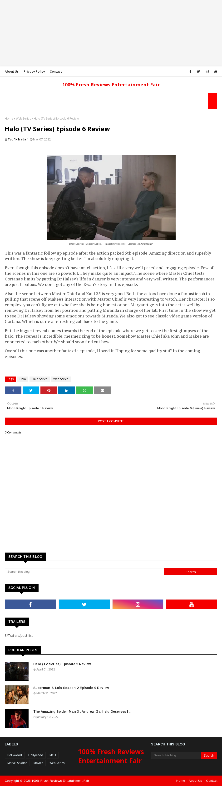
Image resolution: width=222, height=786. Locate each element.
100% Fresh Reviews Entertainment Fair (111, 84)
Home (9, 118)
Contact (56, 71)
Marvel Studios (17, 763)
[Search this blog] (84, 571)
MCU (52, 755)
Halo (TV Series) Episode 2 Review (62, 664)
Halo (23, 379)
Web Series (23, 118)
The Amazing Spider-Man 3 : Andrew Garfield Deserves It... (83, 711)
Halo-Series (39, 379)
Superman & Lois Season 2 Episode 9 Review (71, 688)
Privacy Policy (34, 71)
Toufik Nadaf (18, 139)
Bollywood (14, 755)
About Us (12, 71)
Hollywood (35, 755)
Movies (38, 763)
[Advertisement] (111, 33)
